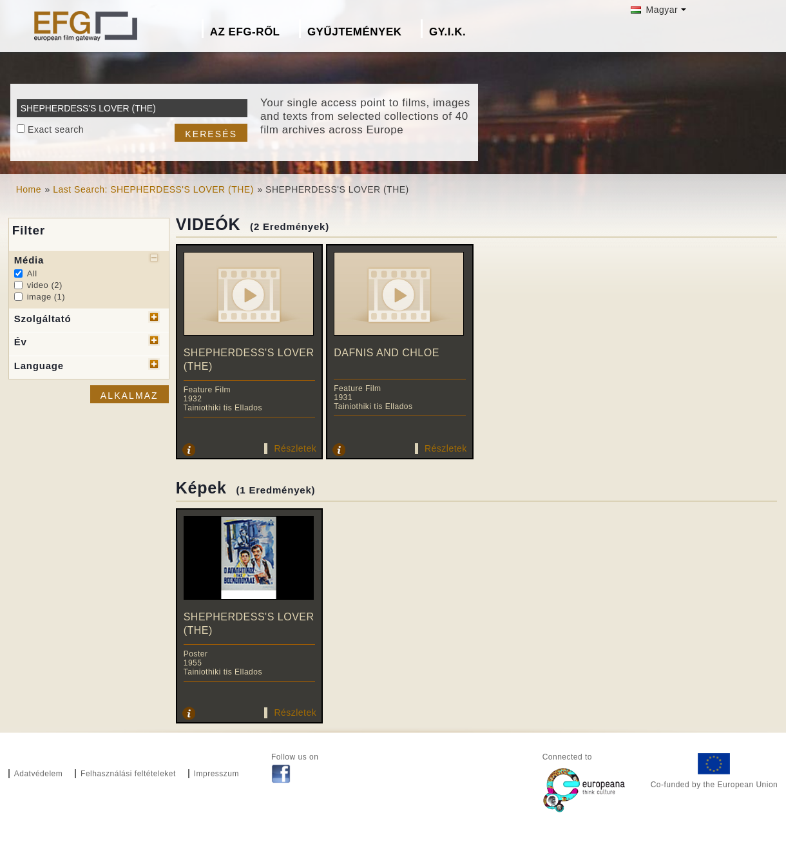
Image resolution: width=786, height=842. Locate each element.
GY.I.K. (447, 32)
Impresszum (216, 773)
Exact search (56, 129)
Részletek (295, 448)
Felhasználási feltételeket (128, 773)
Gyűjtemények (354, 32)
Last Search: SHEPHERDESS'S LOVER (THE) (153, 189)
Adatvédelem (38, 773)
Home (28, 189)
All (32, 273)
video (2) (44, 285)
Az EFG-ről (245, 32)
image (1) (46, 296)
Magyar (654, 10)
